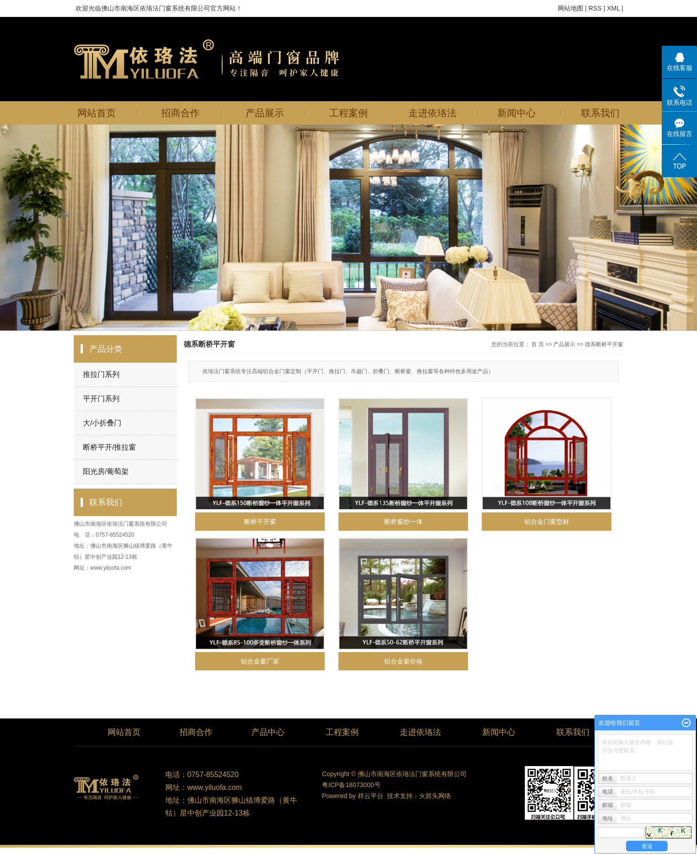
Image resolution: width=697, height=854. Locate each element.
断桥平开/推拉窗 (109, 447)
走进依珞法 (432, 113)
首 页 (537, 344)
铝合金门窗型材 (546, 521)
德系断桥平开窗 (604, 344)
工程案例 (348, 113)
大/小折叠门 (102, 423)
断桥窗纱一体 (403, 521)
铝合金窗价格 (403, 661)
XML (613, 8)
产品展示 (264, 113)
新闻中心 (516, 113)
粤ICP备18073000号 (351, 785)
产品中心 (267, 732)
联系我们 (600, 113)
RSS (595, 8)
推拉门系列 (101, 374)
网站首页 (96, 113)
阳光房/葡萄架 (106, 471)
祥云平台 (370, 796)
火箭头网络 (435, 796)
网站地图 (570, 8)
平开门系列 (101, 399)
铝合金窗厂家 (260, 661)
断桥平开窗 (260, 521)
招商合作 (180, 113)
